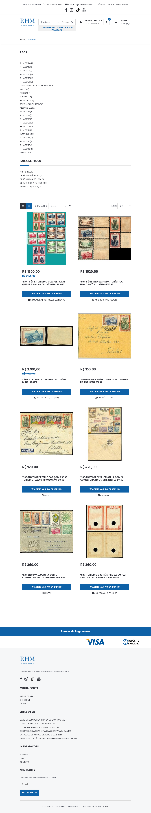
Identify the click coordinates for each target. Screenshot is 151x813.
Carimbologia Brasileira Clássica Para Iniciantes (45, 731)
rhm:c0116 (26, 141)
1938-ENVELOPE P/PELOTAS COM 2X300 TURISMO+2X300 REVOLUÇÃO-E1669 (44, 478)
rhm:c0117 (26, 145)
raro (25, 93)
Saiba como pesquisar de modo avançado (56, 28)
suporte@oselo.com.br (79, 4)
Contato (24, 762)
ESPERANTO (104, 495)
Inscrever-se (29, 792)
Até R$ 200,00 (26, 172)
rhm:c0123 (26, 78)
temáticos (27, 134)
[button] (89, 20)
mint (24, 89)
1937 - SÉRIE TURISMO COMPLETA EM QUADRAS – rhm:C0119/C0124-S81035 (43, 283)
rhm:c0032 (27, 100)
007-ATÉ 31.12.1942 (104, 398)
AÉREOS (46, 495)
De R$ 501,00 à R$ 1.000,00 (32, 179)
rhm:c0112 (26, 149)
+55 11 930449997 (53, 4)
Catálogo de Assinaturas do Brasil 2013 (41, 735)
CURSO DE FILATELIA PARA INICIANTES (37, 724)
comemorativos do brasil (36, 85)
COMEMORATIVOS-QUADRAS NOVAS (46, 300)
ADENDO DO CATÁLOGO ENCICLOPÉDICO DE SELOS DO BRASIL (48, 738)
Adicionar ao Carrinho (46, 294)
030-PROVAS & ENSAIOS (104, 593)
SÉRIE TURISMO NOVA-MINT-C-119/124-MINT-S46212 (45, 381)
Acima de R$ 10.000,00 (30, 187)
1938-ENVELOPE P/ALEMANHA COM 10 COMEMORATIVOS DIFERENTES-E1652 (101, 478)
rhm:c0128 (26, 123)
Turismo (26, 97)
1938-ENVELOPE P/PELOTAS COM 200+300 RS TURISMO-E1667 (104, 381)
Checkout (25, 700)
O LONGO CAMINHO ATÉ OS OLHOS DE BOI (39, 727)
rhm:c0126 (26, 130)
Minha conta (26, 696)
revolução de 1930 (31, 104)
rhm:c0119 (26, 67)
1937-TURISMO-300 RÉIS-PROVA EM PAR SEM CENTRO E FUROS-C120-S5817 (103, 576)
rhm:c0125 (26, 119)
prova (25, 153)
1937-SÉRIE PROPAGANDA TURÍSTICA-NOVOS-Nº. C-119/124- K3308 (102, 283)
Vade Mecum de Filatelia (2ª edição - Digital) (42, 720)
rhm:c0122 (26, 74)
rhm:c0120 (26, 82)
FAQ (22, 758)
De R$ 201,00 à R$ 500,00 (31, 175)
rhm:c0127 (26, 115)
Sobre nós (25, 755)
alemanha (27, 108)
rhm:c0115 (26, 138)
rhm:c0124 (26, 63)
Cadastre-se (96, 23)
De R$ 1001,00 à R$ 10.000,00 (33, 183)
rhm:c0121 (26, 71)
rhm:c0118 (26, 112)
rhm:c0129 (26, 126)
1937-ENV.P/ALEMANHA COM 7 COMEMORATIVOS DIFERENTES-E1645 (43, 576)
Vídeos (101, 4)
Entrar (87, 23)
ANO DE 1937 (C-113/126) (104, 300)
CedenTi (105, 807)
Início (22, 40)
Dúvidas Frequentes (117, 4)
